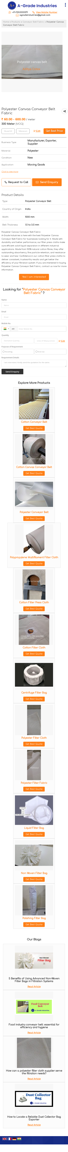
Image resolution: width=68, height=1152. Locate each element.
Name (4, 300)
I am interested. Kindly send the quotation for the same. (34, 363)
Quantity (5, 335)
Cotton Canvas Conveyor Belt (34, 467)
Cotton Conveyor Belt (34, 422)
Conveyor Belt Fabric (33, 22)
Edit (36, 131)
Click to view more (10, 172)
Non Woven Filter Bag (34, 873)
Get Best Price (54, 131)
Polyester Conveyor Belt (34, 512)
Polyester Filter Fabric (34, 783)
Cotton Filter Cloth (34, 647)
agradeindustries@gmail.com (35, 15)
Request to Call (16, 182)
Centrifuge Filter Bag (34, 692)
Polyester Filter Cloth (34, 738)
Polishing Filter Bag (34, 918)
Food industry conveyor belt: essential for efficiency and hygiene (34, 1026)
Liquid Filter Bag (34, 828)
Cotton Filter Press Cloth (34, 602)
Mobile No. (6, 323)
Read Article (34, 987)
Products (15, 22)
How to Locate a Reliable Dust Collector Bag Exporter (34, 1118)
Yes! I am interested (34, 277)
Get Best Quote (34, 428)
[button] (46, 12)
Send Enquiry (47, 182)
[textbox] (23, 131)
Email (4, 311)
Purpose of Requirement (12, 347)
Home (6, 22)
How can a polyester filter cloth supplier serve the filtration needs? (34, 1072)
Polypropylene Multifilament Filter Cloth (34, 557)
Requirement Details (10, 358)
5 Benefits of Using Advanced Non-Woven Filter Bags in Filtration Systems (34, 980)
